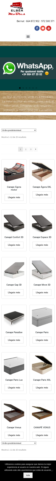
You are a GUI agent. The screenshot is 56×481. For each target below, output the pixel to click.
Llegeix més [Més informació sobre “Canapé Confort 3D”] (14, 245)
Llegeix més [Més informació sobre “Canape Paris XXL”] (42, 387)
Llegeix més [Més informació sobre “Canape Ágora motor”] (14, 197)
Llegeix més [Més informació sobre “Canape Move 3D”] (42, 292)
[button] (28, 36)
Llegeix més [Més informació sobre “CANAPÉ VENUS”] (42, 435)
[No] (52, 470)
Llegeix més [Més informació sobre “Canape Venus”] (14, 435)
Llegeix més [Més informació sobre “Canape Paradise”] (14, 340)
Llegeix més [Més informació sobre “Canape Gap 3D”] (14, 292)
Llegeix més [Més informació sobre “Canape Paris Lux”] (14, 387)
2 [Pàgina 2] (25, 149)
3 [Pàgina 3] (30, 149)
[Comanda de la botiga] (18, 130)
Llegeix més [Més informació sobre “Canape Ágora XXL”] (42, 194)
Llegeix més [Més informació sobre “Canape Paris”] (42, 340)
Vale (28, 475)
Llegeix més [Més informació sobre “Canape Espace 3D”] (42, 245)
